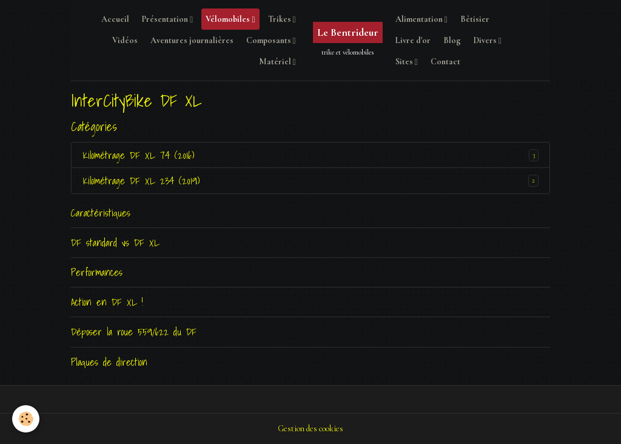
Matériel (276, 61)
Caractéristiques (100, 212)
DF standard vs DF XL (115, 242)
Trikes (280, 19)
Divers (486, 40)
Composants (269, 40)
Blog (452, 40)
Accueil (115, 19)
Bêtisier (474, 19)
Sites (405, 61)
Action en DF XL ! (107, 302)
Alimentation (420, 19)
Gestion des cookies (310, 428)
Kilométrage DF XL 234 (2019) (141, 181)
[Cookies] (25, 418)
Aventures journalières (191, 40)
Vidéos (125, 40)
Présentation (166, 19)
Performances (97, 272)
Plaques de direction (109, 362)
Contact (445, 61)
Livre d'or (413, 40)
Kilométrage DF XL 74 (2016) (138, 155)
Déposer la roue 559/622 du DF (133, 331)
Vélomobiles (229, 19)
